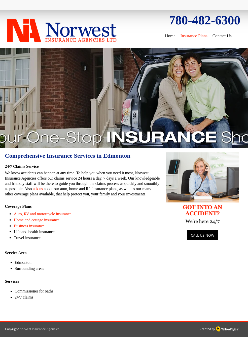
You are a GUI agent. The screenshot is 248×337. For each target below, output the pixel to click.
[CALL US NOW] (202, 235)
